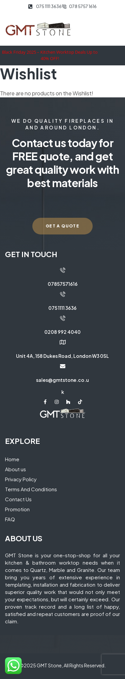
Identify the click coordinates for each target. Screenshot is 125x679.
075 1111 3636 (62, 308)
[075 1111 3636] (62, 294)
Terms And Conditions (31, 489)
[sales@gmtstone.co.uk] (62, 366)
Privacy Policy (21, 479)
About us (15, 469)
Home (12, 459)
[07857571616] (62, 270)
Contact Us (18, 499)
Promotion (17, 509)
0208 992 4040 (62, 332)
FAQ (10, 519)
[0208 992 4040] (62, 318)
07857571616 (63, 284)
